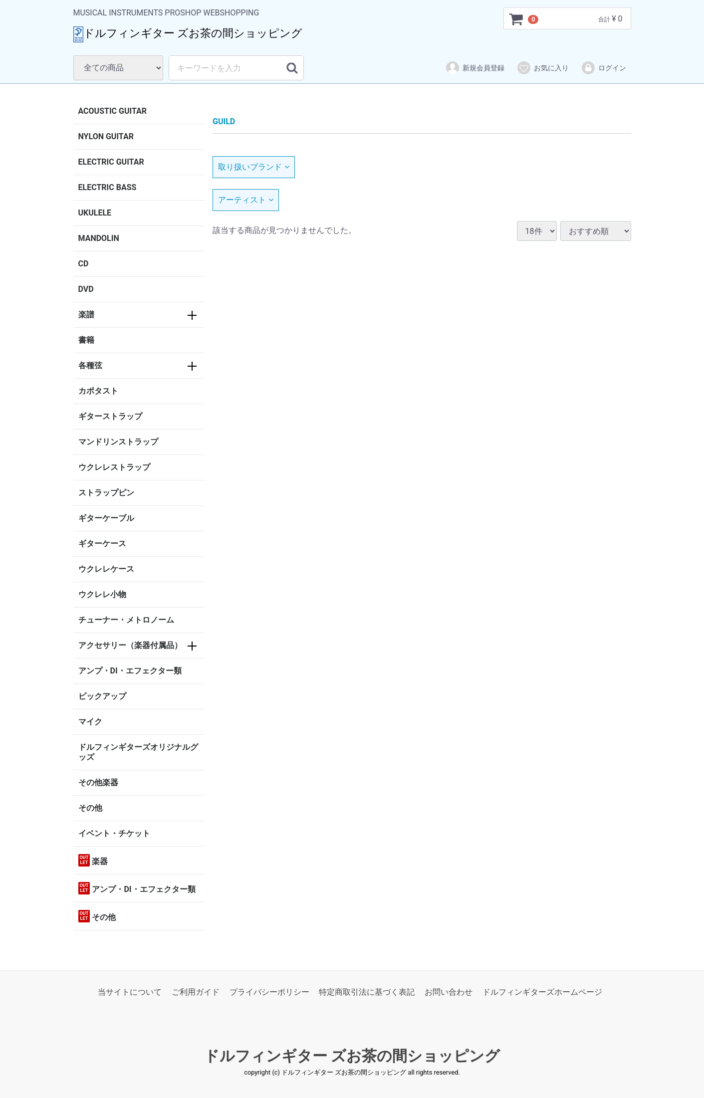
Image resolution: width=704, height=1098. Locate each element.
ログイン (603, 67)
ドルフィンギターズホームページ (542, 992)
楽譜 (86, 314)
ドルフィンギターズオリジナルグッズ (138, 752)
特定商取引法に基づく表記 (367, 992)
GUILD (224, 121)
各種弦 (90, 365)
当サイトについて (130, 992)
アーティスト (245, 200)
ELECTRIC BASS (107, 187)
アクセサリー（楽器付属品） (130, 645)
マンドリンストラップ (118, 441)
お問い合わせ (448, 992)
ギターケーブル (106, 518)
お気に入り (542, 67)
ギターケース (102, 543)
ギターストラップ (110, 416)
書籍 (86, 340)
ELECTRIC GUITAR (111, 162)
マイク (90, 721)
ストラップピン (106, 492)
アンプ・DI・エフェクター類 (130, 670)
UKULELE (95, 213)
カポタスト (98, 391)
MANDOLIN (98, 238)
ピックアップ (102, 696)
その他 (90, 808)
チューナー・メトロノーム (126, 620)
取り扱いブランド (253, 167)
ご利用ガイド (196, 992)
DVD (86, 289)
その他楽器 (98, 782)
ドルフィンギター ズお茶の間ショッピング (352, 1056)
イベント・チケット (114, 833)
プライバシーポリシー (269, 992)
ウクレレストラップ (114, 467)
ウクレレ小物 (102, 594)
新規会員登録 (474, 67)
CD (83, 263)
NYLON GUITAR (106, 136)
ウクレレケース (106, 569)
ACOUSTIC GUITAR (112, 111)
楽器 (93, 860)
